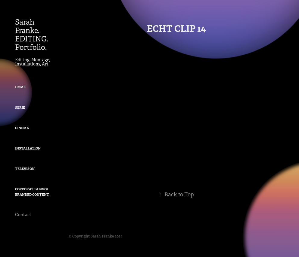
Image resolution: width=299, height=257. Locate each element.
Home (20, 87)
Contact (23, 214)
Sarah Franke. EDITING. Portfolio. (32, 35)
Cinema (22, 128)
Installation (28, 148)
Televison (25, 169)
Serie (20, 107)
